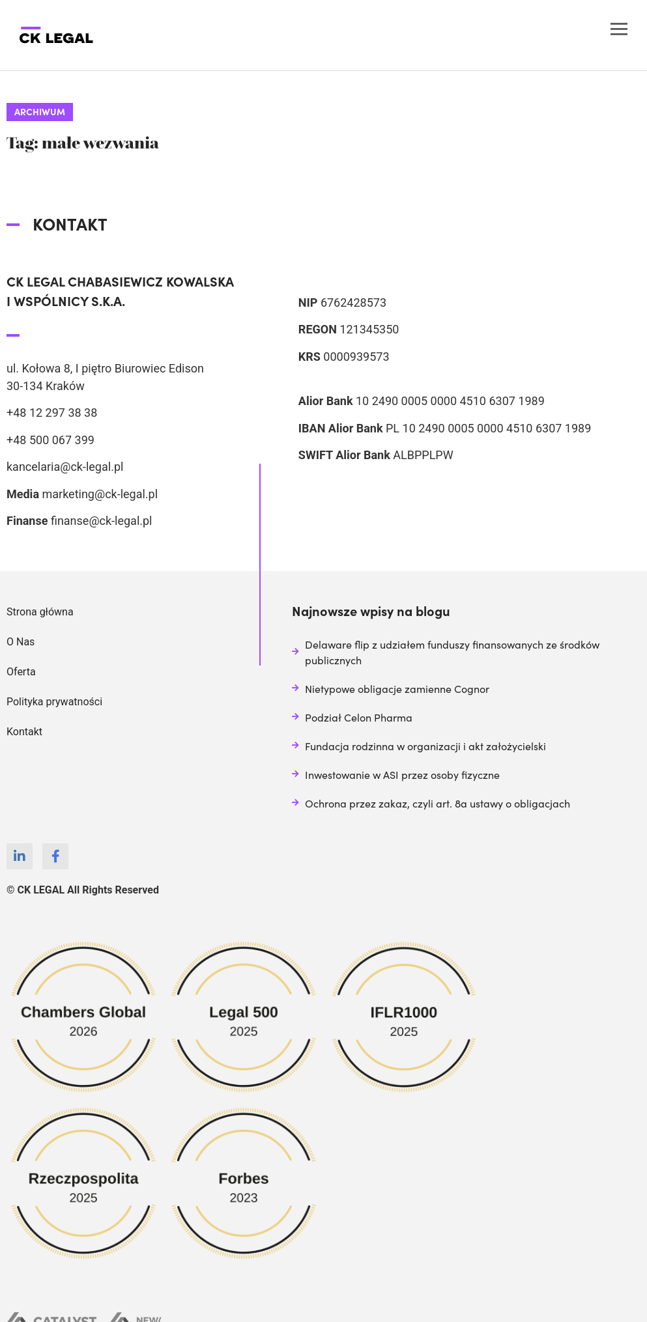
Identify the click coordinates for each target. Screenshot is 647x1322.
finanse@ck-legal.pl (101, 520)
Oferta (21, 672)
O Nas (21, 642)
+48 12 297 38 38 (52, 412)
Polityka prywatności (54, 702)
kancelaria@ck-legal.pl (65, 466)
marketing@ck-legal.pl (100, 494)
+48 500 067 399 (50, 440)
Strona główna (40, 612)
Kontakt (24, 731)
